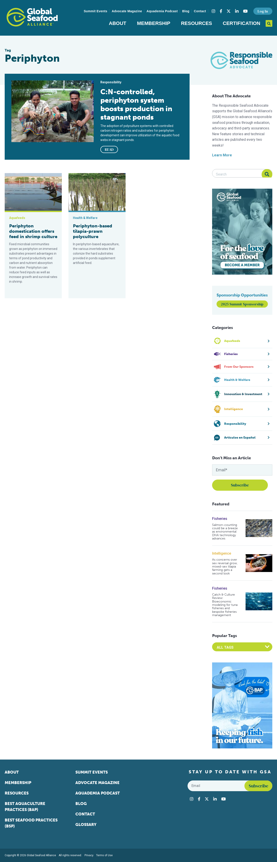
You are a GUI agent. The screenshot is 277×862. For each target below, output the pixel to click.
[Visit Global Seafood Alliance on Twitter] (228, 11)
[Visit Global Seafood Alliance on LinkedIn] (237, 11)
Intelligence (221, 553)
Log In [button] (263, 11)
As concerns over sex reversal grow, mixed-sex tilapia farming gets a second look (225, 566)
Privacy (89, 855)
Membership (153, 23)
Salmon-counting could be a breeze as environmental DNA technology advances (225, 531)
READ (109, 149)
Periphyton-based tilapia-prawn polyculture (92, 231)
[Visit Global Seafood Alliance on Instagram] (213, 11)
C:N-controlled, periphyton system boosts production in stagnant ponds (136, 104)
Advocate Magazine (127, 11)
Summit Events (95, 11)
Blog (186, 11)
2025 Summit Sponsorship (242, 304)
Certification (241, 23)
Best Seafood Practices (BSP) (31, 823)
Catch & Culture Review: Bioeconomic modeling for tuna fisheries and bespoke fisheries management (225, 605)
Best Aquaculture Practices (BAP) (25, 806)
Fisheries (219, 519)
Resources (196, 23)
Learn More (222, 155)
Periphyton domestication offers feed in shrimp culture (33, 231)
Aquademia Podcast (162, 11)
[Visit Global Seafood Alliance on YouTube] (245, 11)
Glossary (86, 824)
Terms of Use (104, 855)
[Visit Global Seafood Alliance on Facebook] (220, 11)
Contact (200, 11)
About (117, 23)
